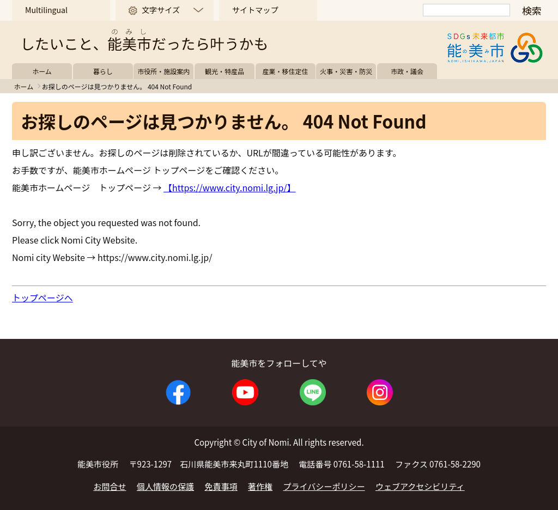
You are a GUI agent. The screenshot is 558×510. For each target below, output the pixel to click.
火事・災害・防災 (346, 71)
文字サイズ (161, 9)
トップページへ (42, 297)
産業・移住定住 (285, 71)
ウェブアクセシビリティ (420, 486)
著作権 (260, 486)
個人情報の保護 (165, 486)
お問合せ (109, 486)
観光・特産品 (224, 71)
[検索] (466, 10)
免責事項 (221, 486)
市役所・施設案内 (163, 71)
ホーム (42, 71)
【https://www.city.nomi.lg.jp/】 (229, 187)
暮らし (103, 71)
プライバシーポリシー (324, 486)
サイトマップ (255, 9)
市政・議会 (407, 71)
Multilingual (46, 9)
